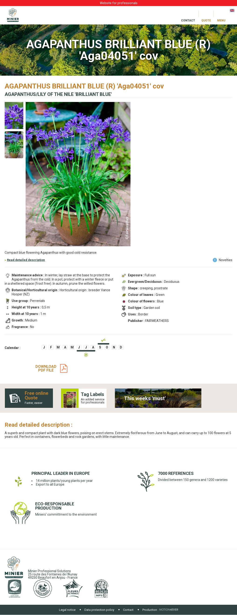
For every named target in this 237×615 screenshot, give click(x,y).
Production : (150, 609)
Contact (128, 609)
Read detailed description (26, 260)
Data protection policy (99, 609)
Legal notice (67, 609)
